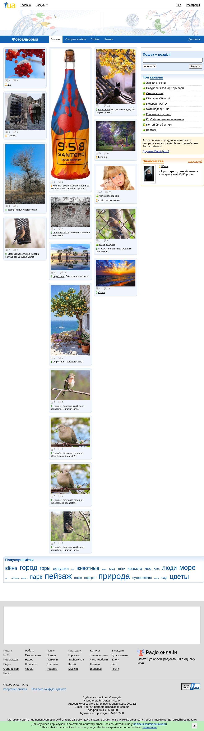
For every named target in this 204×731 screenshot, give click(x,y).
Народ (29, 659)
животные (88, 568)
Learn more (150, 727)
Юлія (163, 166)
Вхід (178, 4)
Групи (115, 668)
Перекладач (11, 659)
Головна (25, 4)
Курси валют (120, 655)
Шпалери (31, 664)
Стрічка (95, 39)
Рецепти (52, 668)
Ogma (100, 292)
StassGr (10, 254)
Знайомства (153, 161)
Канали (109, 39)
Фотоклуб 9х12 (60, 232)
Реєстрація (193, 4)
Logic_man (57, 276)
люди (169, 567)
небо (7, 578)
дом (72, 569)
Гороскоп (74, 655)
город (28, 567)
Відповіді (96, 668)
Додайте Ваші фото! (156, 151)
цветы (179, 576)
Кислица (101, 157)
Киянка (56, 185)
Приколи (52, 659)
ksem (9, 209)
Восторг (149, 129)
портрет (90, 577)
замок (104, 569)
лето (156, 568)
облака (15, 578)
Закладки (118, 650)
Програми (74, 650)
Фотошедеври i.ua (156, 108)
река (156, 578)
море (187, 567)
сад (164, 578)
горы (45, 568)
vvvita (100, 200)
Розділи (40, 4)
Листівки (52, 664)
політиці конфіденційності (150, 724)
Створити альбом (75, 39)
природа (114, 576)
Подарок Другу (105, 244)
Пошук (51, 650)
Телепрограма (99, 655)
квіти (121, 569)
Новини (95, 664)
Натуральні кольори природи (163, 88)
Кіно (114, 664)
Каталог (95, 650)
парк (36, 576)
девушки (61, 568)
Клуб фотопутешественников (163, 119)
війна (11, 568)
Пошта (7, 650)
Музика (73, 668)
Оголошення (33, 655)
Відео (7, 664)
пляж (78, 577)
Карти (72, 664)
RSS (6, 655)
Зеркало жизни (154, 82)
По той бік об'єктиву (157, 124)
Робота (29, 650)
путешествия (142, 577)
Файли (29, 668)
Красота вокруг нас (157, 114)
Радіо (6, 673)
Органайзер (11, 668)
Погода (51, 655)
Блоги (115, 659)
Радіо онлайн (161, 652)
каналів (156, 77)
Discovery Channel (156, 98)
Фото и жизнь (153, 93)
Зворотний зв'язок (15, 689)
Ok (194, 725)
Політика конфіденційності (49, 689)
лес (148, 568)
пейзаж (58, 576)
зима (112, 568)
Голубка (10, 135)
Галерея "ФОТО (155, 103)
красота (135, 568)
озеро (24, 578)
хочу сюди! (195, 161)
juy (7, 84)
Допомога (194, 39)
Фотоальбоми (99, 659)
